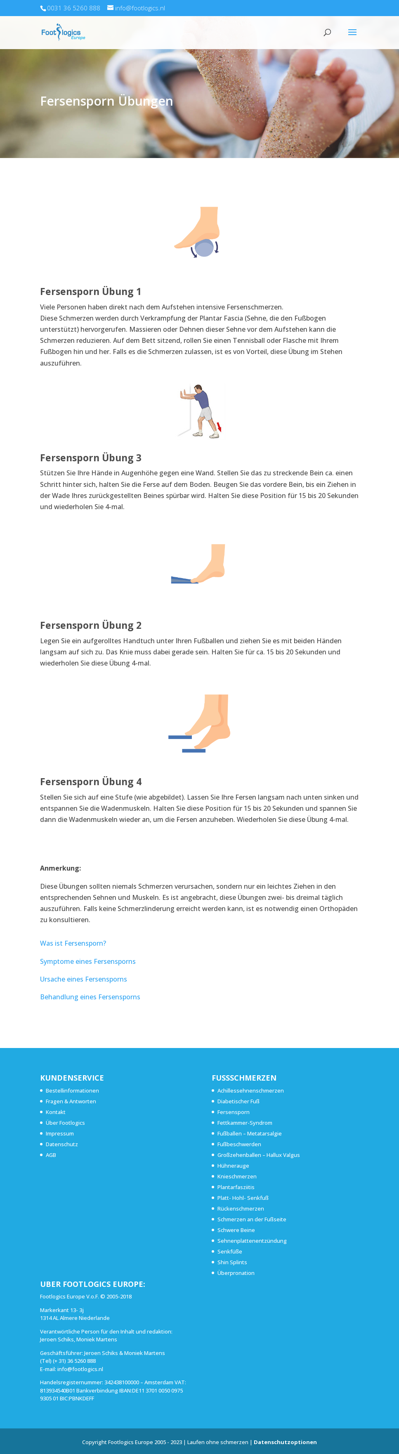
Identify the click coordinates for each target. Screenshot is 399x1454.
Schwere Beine (236, 1230)
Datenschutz (62, 1144)
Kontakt (56, 1112)
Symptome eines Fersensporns (88, 961)
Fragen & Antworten (71, 1101)
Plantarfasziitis (236, 1187)
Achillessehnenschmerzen (250, 1090)
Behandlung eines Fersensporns (90, 996)
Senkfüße (229, 1251)
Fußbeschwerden (239, 1144)
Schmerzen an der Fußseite (251, 1219)
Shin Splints (232, 1262)
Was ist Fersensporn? (73, 943)
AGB (51, 1155)
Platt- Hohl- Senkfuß (243, 1197)
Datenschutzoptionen (285, 1442)
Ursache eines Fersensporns (83, 979)
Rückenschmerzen (240, 1208)
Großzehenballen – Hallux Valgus (258, 1155)
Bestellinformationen (72, 1090)
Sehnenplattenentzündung (252, 1240)
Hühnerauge (233, 1165)
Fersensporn (233, 1112)
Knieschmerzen (237, 1176)
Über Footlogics (65, 1122)
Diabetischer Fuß (238, 1101)
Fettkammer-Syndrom (244, 1122)
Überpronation (236, 1273)
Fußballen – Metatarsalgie (249, 1133)
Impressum (60, 1133)
